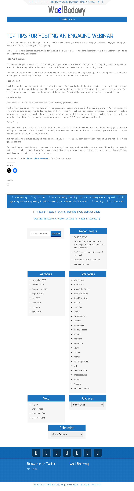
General (77, 320)
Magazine (78, 338)
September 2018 (39, 289)
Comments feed (39, 413)
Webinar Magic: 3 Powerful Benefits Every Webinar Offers (68, 211)
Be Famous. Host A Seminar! (87, 259)
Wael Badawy (79, 463)
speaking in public (39, 201)
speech (53, 201)
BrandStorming (80, 298)
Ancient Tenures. (81, 264)
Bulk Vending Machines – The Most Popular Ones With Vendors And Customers (89, 244)
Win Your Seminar (82, 388)
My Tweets (32, 468)
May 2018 (36, 307)
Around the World (82, 289)
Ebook (76, 311)
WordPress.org (38, 417)
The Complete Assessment (38, 158)
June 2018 (36, 302)
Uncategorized (80, 374)
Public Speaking (81, 361)
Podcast (77, 352)
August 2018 (37, 293)
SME (75, 365)
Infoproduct (79, 325)
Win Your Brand (80, 201)
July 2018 (36, 298)
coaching (73, 197)
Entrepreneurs (80, 316)
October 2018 (38, 284)
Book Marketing (81, 293)
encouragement (97, 197)
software (24, 201)
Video (76, 379)
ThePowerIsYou (80, 370)
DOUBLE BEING (80, 237)
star (60, 201)
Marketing (78, 343)
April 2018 (36, 311)
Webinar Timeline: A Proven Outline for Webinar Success (65, 218)
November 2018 (39, 280)
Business (78, 302)
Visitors (77, 384)
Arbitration (79, 284)
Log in (35, 404)
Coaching (98, 201)
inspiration (111, 197)
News (76, 347)
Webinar (68, 201)
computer (83, 197)
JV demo (77, 334)
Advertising (79, 280)
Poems (77, 356)
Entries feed (37, 408)
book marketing (59, 197)
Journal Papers (80, 329)
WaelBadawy (21, 197)
